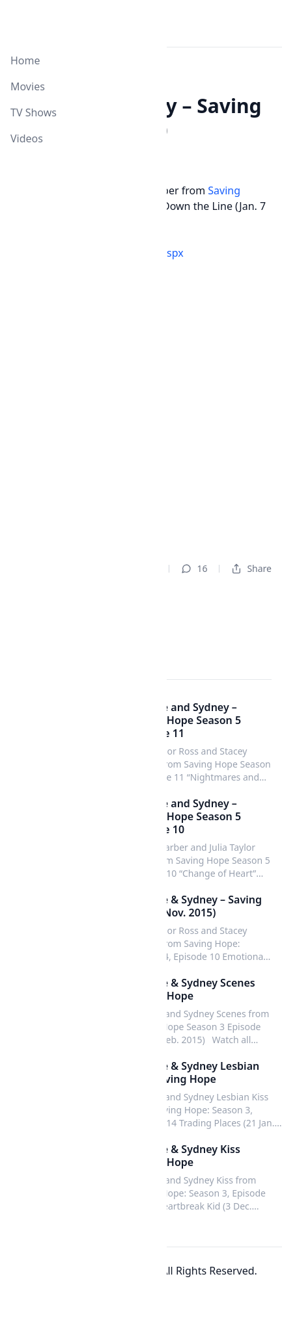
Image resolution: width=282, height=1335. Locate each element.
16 (194, 568)
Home (25, 60)
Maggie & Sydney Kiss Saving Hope (185, 1156)
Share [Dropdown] (251, 568)
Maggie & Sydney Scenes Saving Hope (192, 989)
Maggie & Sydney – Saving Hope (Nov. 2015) (196, 906)
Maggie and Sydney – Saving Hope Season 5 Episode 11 (185, 720)
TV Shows (33, 112)
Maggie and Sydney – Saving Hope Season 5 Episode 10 (185, 816)
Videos (26, 138)
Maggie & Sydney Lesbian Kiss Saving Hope (194, 1072)
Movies (27, 86)
